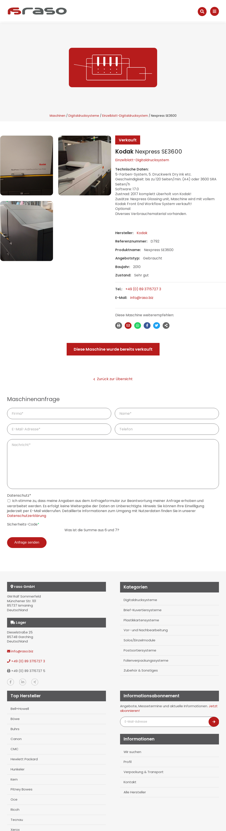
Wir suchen (132, 751)
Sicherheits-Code (23, 524)
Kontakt (130, 782)
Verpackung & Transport (144, 772)
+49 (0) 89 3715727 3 (143, 289)
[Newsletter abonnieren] (214, 722)
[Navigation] (214, 11)
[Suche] (202, 11)
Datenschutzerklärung (26, 515)
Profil (128, 761)
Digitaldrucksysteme (83, 116)
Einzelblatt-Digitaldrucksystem (125, 116)
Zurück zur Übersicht (113, 379)
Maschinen (57, 116)
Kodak (142, 232)
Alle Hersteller (135, 792)
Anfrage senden (26, 542)
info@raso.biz (141, 297)
